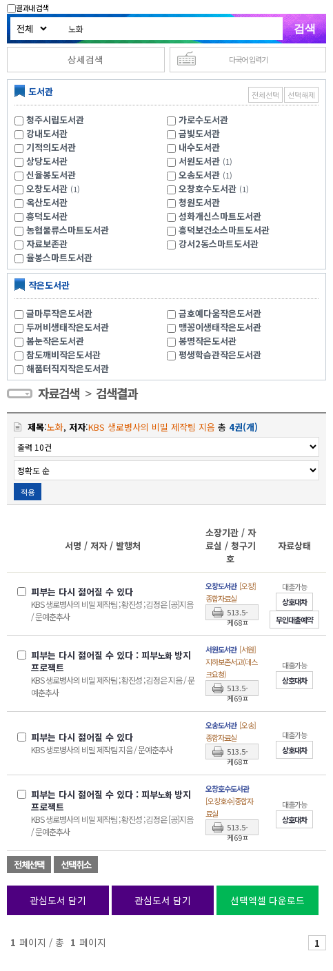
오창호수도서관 (207, 188)
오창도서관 (47, 188)
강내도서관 (47, 133)
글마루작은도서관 (59, 313)
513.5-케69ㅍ (238, 689)
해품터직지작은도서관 (67, 368)
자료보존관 (47, 243)
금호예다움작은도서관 (220, 313)
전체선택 (265, 95)
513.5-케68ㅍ (238, 613)
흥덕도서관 (47, 216)
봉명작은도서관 (207, 340)
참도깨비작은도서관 (63, 354)
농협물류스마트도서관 (67, 229)
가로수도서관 (203, 119)
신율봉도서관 (51, 174)
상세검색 (85, 59)
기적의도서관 (51, 147)
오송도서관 (199, 174)
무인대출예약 (294, 619)
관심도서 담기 (58, 900)
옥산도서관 (47, 202)
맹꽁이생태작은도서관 (220, 327)
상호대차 (294, 601)
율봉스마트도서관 (59, 257)
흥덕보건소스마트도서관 (224, 229)
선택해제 (301, 95)
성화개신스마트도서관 (220, 216)
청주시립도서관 (55, 119)
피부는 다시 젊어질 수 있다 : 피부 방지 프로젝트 (111, 661)
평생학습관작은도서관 (220, 354)
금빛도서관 (199, 133)
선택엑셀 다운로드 (267, 900)
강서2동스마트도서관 (219, 243)
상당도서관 (47, 160)
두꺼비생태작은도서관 (67, 327)
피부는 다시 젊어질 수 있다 (82, 591)
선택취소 (76, 864)
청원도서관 (199, 202)
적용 (27, 492)
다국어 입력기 (248, 59)
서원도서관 (199, 160)
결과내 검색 (27, 7)
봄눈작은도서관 (55, 340)
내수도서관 (199, 147)
